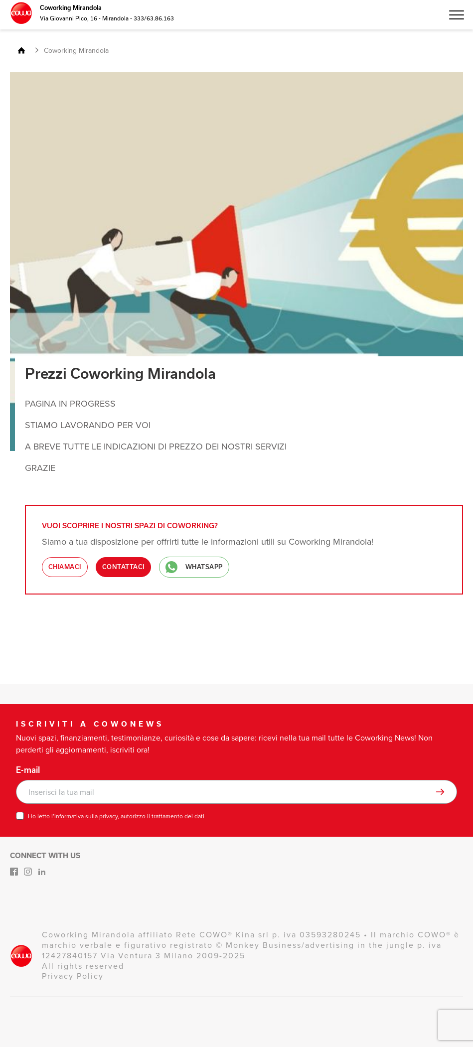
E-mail (28, 769)
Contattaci (123, 567)
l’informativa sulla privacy (84, 816)
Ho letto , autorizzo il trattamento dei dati (116, 816)
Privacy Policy (73, 976)
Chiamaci (64, 567)
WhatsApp (194, 567)
